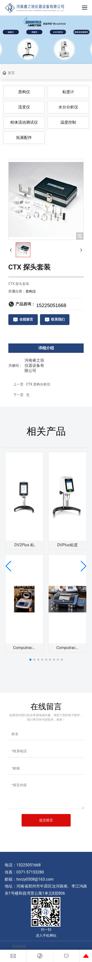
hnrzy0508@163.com (35, 879)
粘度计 (68, 92)
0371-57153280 (30, 872)
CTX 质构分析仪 (38, 384)
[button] (30, 660)
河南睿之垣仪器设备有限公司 (34, 365)
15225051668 (29, 865)
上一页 (18, 384)
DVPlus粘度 (67, 545)
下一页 (18, 395)
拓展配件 (24, 137)
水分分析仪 (68, 107)
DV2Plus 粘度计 (24, 547)
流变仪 (24, 107)
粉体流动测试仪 (24, 122)
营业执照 (19, 946)
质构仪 (24, 92)
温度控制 (68, 122)
